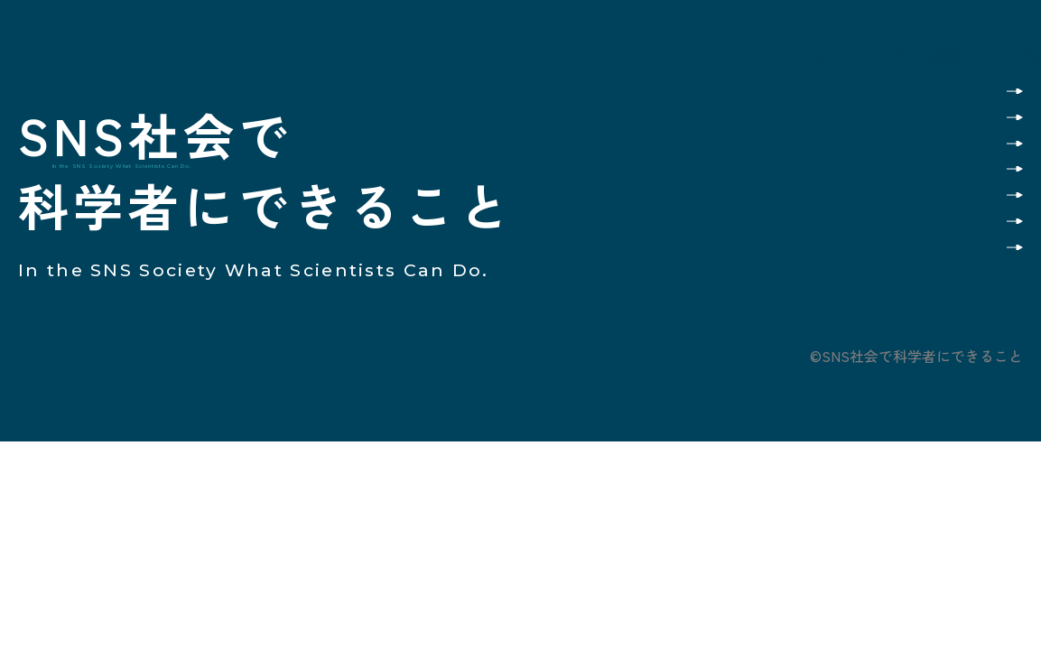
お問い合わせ (955, 265)
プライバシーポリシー (950, 314)
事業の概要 (962, 206)
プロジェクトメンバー (928, 236)
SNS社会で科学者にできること (160, 71)
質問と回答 (962, 176)
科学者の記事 (955, 146)
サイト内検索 (921, 61)
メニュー (795, 61)
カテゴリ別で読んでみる (921, 116)
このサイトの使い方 (935, 87)
